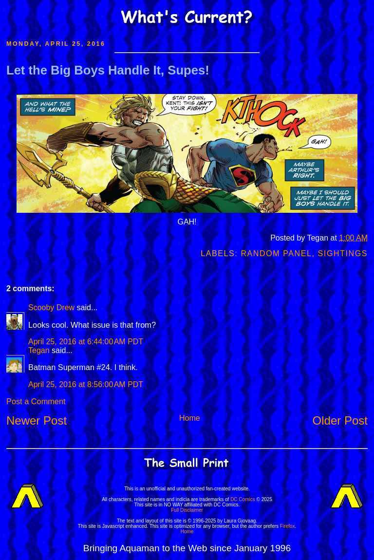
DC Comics (242, 499)
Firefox (287, 526)
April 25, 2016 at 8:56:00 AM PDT (85, 384)
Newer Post (36, 420)
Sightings (343, 253)
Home (189, 418)
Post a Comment (35, 401)
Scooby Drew (51, 307)
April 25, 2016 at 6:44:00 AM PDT (85, 341)
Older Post (340, 420)
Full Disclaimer (187, 510)
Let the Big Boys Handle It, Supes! (107, 70)
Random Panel (276, 253)
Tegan (39, 350)
